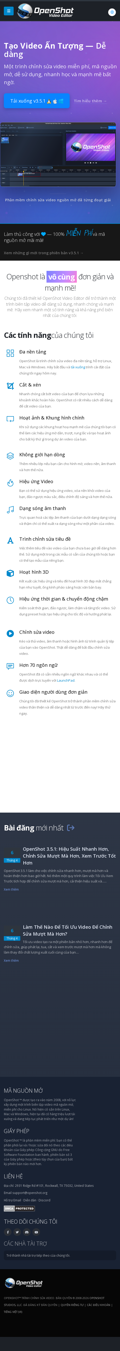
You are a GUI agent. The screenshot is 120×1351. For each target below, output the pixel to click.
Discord (44, 1200)
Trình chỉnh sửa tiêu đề (45, 539)
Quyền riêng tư (72, 1305)
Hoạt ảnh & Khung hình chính (51, 418)
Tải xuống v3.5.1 (36, 101)
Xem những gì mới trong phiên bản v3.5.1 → (44, 252)
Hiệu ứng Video (36, 481)
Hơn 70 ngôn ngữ (38, 665)
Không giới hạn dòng (42, 454)
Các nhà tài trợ (25, 1243)
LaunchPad (66, 680)
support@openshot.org (29, 1193)
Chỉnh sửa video (36, 632)
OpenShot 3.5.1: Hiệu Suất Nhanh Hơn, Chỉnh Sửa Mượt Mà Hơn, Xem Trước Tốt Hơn (69, 856)
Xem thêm (11, 889)
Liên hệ (13, 1176)
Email (17, 1200)
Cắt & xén (30, 385)
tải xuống (78, 367)
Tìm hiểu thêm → (90, 100)
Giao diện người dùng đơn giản (53, 692)
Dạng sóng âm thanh (42, 508)
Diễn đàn (29, 1200)
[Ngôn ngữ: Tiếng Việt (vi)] (112, 12)
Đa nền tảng (32, 352)
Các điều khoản (98, 1305)
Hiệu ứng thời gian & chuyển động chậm (63, 599)
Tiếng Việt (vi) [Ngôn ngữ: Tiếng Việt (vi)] (13, 1312)
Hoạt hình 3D (34, 572)
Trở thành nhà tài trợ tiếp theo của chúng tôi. (38, 1255)
